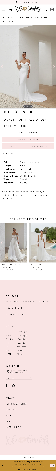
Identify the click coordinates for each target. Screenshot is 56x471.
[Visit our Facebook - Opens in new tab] (6, 385)
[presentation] (13, 242)
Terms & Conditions (18, 403)
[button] (3, 9)
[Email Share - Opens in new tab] (31, 112)
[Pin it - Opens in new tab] (24, 112)
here (35, 469)
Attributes (8, 153)
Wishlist (11, 415)
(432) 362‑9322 (14, 307)
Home (6, 17)
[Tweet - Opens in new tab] (16, 112)
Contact (11, 409)
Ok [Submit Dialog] (53, 465)
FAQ (8, 421)
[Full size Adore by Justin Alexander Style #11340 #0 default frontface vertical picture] (28, 66)
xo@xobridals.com (15, 314)
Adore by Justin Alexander (30, 17)
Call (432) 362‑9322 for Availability (28, 146)
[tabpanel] (28, 66)
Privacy (10, 398)
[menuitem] (3, 9)
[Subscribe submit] (30, 378)
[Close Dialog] (3, 465)
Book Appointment (28, 139)
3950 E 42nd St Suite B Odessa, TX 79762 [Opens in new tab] (27, 301)
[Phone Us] (10, 9)
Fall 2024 (8, 21)
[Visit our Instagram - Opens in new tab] (13, 385)
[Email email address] (19, 378)
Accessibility (13, 427)
